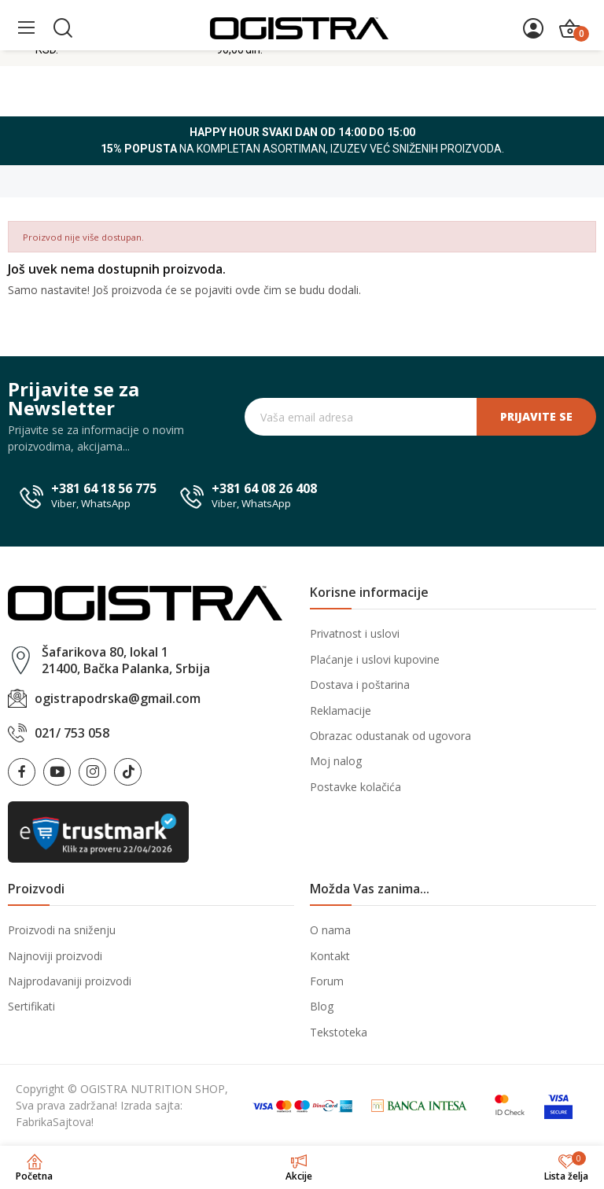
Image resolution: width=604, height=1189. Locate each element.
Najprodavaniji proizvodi (69, 981)
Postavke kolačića (355, 786)
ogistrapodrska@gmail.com (118, 698)
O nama (330, 929)
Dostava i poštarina (360, 684)
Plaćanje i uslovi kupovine (375, 659)
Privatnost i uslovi (355, 633)
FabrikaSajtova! (55, 1121)
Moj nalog (336, 760)
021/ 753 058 (72, 733)
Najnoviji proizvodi (55, 955)
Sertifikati (31, 1006)
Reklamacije (340, 710)
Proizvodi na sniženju (62, 929)
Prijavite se (536, 416)
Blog (321, 1006)
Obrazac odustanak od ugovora (390, 735)
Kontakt (330, 955)
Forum (327, 981)
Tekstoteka (338, 1032)
